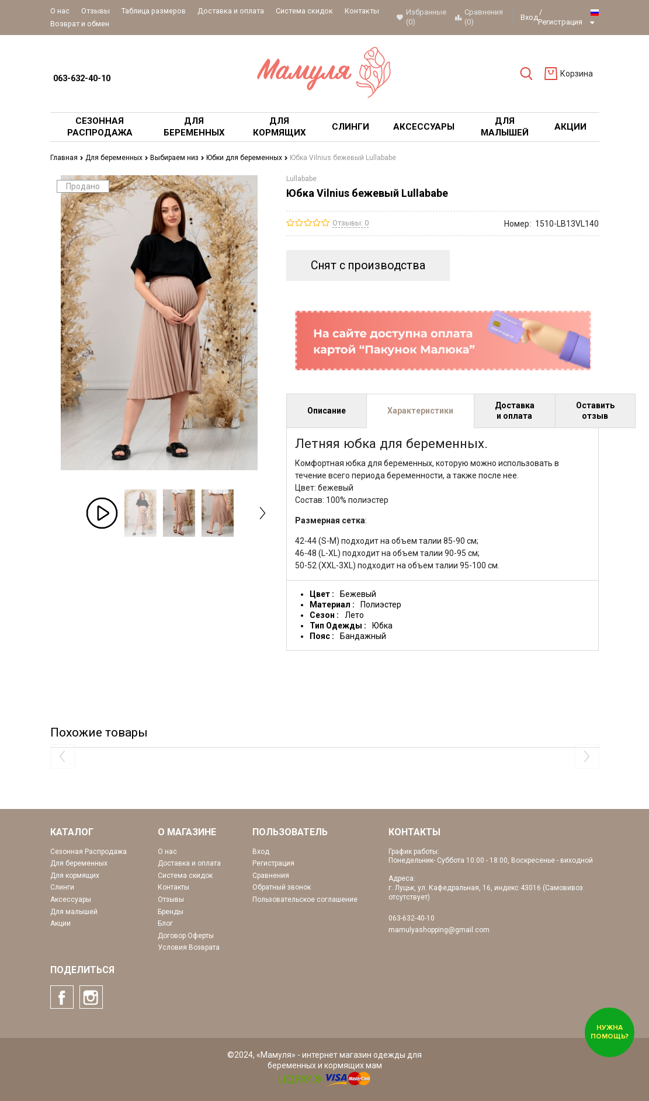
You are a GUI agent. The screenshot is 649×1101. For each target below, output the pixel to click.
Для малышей (74, 912)
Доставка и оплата (230, 10)
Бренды (170, 912)
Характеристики (420, 410)
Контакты (362, 10)
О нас (60, 10)
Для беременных (116, 158)
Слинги (62, 887)
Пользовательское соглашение (305, 899)
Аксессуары (70, 899)
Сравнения (270, 875)
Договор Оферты (186, 936)
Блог (165, 923)
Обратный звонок (281, 887)
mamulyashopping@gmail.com (439, 930)
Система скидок (304, 10)
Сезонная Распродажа (88, 852)
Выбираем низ (177, 158)
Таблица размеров (154, 10)
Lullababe (301, 179)
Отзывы (95, 10)
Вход (529, 17)
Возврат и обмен (79, 23)
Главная (67, 158)
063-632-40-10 (81, 79)
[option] (102, 513)
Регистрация (560, 22)
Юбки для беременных (247, 158)
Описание (326, 410)
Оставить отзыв (595, 411)
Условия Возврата (189, 947)
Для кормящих (74, 875)
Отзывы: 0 (350, 222)
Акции (60, 923)
